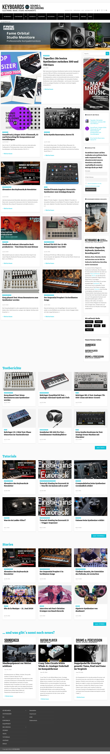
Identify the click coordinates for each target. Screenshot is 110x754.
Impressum (77, 10)
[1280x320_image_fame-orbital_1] (55, 36)
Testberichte (11, 368)
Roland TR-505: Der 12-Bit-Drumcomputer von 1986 (55, 245)
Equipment (96, 283)
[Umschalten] (26, 710)
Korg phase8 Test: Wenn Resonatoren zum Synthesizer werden (20, 298)
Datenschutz (89, 10)
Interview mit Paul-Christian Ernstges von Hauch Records (52, 609)
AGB (82, 10)
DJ (26, 16)
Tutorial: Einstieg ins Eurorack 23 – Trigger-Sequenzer (54, 521)
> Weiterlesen (48, 89)
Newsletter (68, 10)
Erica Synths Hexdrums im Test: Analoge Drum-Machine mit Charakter (89, 434)
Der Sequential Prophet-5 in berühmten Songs (61, 298)
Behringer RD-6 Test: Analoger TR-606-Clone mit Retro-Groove (90, 396)
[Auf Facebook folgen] (99, 10)
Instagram (89, 321)
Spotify (97, 10)
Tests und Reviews (95, 273)
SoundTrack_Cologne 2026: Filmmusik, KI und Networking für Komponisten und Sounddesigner (20, 137)
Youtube (89, 325)
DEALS (90, 16)
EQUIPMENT (41, 16)
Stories (93, 275)
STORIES (60, 16)
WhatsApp (95, 10)
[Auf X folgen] (104, 10)
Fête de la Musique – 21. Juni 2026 (18, 608)
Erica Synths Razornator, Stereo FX (59, 134)
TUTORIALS (75, 16)
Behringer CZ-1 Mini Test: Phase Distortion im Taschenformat (17, 433)
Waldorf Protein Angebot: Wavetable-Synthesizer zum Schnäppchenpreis (60, 190)
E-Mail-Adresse (89, 177)
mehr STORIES (100, 624)
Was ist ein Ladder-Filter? (15, 520)
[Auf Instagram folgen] (102, 10)
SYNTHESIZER (18, 16)
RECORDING (52, 16)
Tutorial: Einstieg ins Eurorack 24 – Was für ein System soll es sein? (54, 484)
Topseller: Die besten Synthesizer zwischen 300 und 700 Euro (60, 62)
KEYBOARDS (8, 16)
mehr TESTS (101, 447)
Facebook (98, 321)
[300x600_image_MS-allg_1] (96, 84)
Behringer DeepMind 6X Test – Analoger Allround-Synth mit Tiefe (55, 396)
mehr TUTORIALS (99, 536)
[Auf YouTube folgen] (106, 10)
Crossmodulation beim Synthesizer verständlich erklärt (91, 484)
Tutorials (97, 289)
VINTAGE (83, 16)
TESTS (67, 16)
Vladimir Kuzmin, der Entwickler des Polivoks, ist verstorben (90, 572)
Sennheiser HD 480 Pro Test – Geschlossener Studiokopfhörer (53, 433)
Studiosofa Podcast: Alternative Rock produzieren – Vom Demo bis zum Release (20, 245)
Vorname (87, 171)
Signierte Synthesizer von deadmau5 (87, 609)
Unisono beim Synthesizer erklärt (90, 520)
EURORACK (32, 16)
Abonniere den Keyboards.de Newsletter (19, 189)
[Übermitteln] (107, 53)
